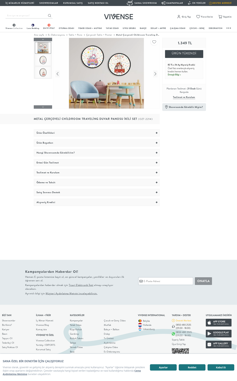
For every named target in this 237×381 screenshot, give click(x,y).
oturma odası (66, 28)
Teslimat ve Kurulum (184, 97)
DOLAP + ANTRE (158, 28)
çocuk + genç (197, 28)
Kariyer (5, 328)
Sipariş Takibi (178, 338)
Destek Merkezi (183, 319)
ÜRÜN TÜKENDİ (184, 53)
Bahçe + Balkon (111, 328)
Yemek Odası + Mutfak (90, 28)
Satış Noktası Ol (98, 3)
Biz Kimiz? (7, 324)
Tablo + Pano (75, 34)
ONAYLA (203, 280)
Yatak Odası (112, 28)
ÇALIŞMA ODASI (177, 28)
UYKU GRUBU (129, 28)
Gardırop (74, 333)
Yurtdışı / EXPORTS (45, 344)
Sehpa (73, 341)
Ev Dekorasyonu (56, 34)
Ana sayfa (39, 34)
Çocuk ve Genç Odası (115, 319)
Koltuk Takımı (76, 337)
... (229, 27)
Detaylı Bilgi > (174, 74)
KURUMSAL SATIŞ (73, 3)
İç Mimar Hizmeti (44, 319)
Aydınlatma (109, 341)
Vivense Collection (45, 339)
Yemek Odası (76, 346)
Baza (72, 350)
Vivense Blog (42, 324)
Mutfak (107, 324)
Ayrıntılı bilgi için (61, 292)
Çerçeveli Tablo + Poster (99, 34)
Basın (4, 333)
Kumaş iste (41, 328)
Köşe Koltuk (76, 328)
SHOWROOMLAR (48, 3)
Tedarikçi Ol (8, 341)
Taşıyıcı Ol (7, 337)
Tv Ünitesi (109, 337)
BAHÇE (143, 28)
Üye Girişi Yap (179, 343)
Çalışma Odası (111, 346)
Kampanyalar (76, 319)
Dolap (107, 333)
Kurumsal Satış (43, 348)
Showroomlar (8, 319)
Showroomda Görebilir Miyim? (186, 107)
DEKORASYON (215, 28)
